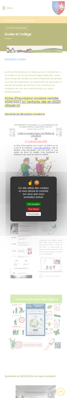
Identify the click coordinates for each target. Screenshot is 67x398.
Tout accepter (33, 204)
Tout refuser (33, 209)
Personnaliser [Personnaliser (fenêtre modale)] (33, 214)
